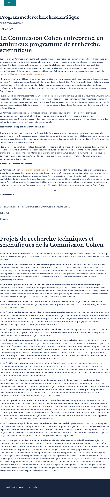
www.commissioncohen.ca (32, 74)
